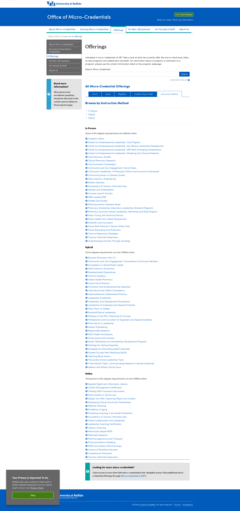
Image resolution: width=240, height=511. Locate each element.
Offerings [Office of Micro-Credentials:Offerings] (53, 56)
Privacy (177, 505)
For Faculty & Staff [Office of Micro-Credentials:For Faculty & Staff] (57, 66)
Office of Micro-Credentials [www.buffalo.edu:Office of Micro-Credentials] (59, 37)
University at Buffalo (147, 505)
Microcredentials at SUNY (133, 475)
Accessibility (188, 505)
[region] (33, 487)
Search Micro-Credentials (97, 69)
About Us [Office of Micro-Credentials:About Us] (53, 70)
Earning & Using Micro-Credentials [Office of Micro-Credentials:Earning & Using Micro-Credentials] (60, 50)
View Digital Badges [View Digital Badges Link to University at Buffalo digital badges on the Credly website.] (183, 15)
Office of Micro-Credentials (81, 16)
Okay (33, 495)
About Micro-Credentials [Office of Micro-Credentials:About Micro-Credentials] (61, 44)
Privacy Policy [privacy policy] (36, 488)
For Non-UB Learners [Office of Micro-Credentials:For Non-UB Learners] (59, 61)
